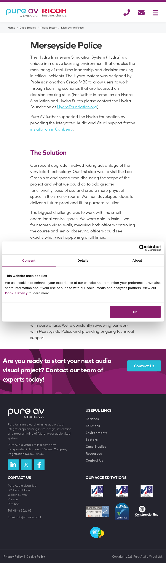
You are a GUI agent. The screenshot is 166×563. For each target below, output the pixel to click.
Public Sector (48, 27)
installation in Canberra (51, 129)
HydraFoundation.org (77, 106)
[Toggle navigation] (155, 13)
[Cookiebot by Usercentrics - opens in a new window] (142, 248)
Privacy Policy (13, 556)
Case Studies (28, 27)
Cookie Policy (16, 293)
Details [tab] (83, 260)
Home (11, 27)
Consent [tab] (28, 260)
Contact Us (144, 365)
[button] (126, 13)
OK (135, 311)
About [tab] (137, 260)
